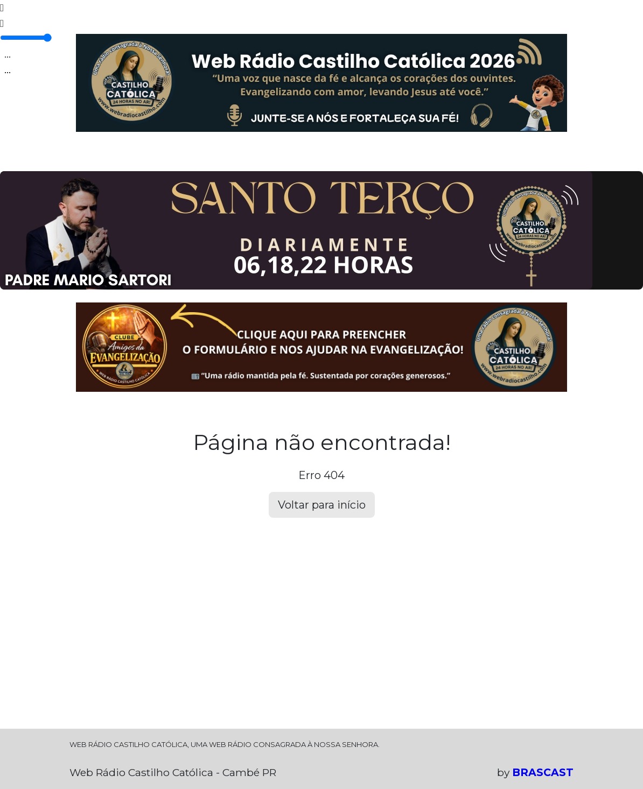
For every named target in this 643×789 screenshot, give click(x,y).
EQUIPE (185, 156)
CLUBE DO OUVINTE (329, 156)
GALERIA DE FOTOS (243, 156)
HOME (83, 156)
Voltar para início (322, 504)
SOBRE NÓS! (483, 156)
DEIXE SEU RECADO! (414, 156)
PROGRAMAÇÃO (133, 156)
